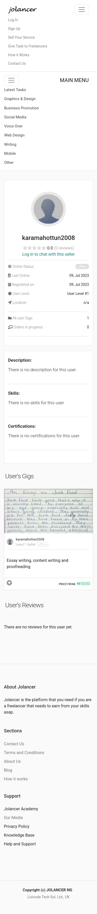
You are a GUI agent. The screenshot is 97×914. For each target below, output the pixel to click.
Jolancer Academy (21, 808)
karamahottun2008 (30, 539)
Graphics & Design (20, 98)
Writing (10, 144)
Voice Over (13, 126)
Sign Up (14, 29)
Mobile (10, 153)
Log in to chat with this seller (48, 254)
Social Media (15, 117)
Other (9, 162)
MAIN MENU (74, 80)
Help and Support (20, 844)
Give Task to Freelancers (27, 46)
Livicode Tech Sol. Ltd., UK (48, 897)
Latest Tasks (15, 89)
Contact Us (17, 63)
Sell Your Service (21, 37)
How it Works (18, 55)
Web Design (14, 135)
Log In (13, 20)
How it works (16, 779)
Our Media (13, 817)
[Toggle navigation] (81, 9)
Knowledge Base (19, 835)
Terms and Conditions (24, 752)
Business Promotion (21, 108)
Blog (8, 770)
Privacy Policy (16, 826)
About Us (12, 761)
